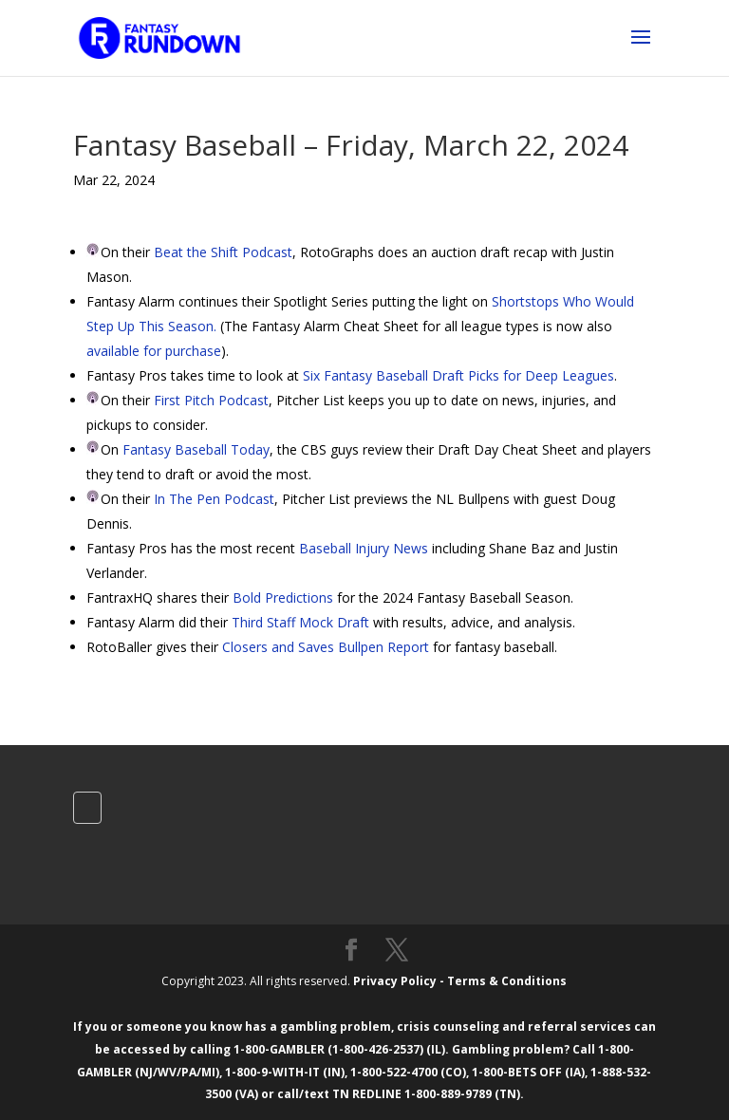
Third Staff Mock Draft (300, 622)
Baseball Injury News (363, 548)
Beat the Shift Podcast (223, 252)
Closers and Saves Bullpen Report (325, 647)
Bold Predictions (283, 597)
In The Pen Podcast (214, 499)
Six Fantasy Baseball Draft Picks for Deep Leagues (458, 375)
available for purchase (153, 351)
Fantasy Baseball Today (196, 449)
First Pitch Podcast (211, 400)
